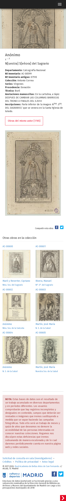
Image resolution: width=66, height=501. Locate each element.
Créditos (7, 461)
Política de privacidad (26, 461)
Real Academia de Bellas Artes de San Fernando (37, 466)
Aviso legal (48, 461)
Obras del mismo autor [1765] (24, 120)
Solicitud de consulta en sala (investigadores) (27, 458)
